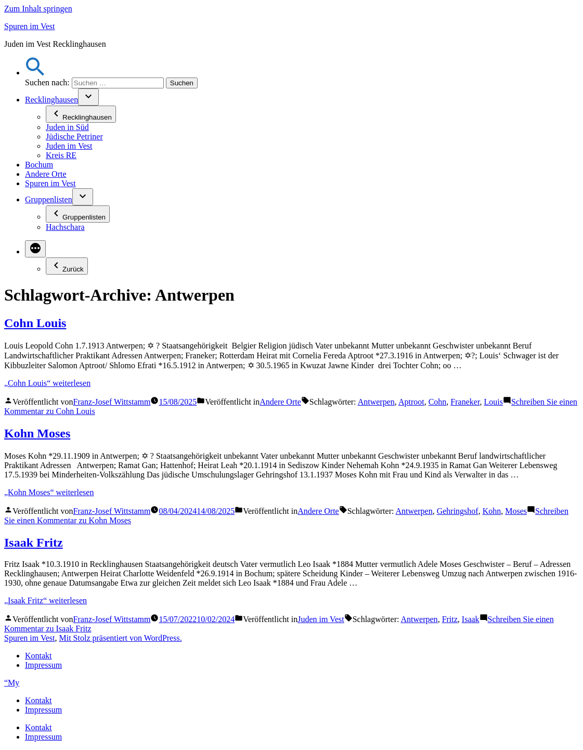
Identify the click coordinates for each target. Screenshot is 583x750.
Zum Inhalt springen (38, 8)
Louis (493, 401)
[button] (35, 72)
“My (11, 682)
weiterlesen (47, 383)
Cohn (438, 401)
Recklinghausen (51, 99)
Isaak (471, 619)
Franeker (465, 401)
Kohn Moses (37, 433)
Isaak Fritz (33, 542)
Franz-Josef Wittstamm (112, 401)
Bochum (39, 164)
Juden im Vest (69, 145)
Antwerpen (376, 401)
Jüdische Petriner (74, 136)
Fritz (450, 619)
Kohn (492, 511)
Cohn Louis (35, 323)
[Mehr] (35, 248)
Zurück (67, 266)
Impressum (43, 665)
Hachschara (65, 227)
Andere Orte (46, 174)
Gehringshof (457, 511)
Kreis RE (61, 155)
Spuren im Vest (29, 26)
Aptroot (411, 401)
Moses (516, 511)
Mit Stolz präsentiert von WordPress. (120, 637)
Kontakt (38, 655)
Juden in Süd (67, 127)
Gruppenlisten (48, 199)
